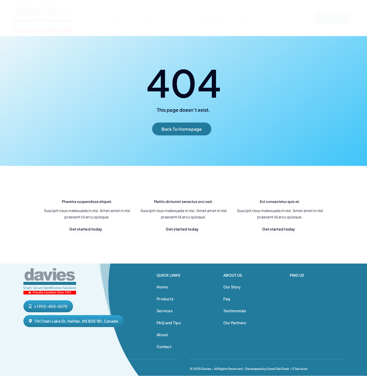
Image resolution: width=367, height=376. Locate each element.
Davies (206, 369)
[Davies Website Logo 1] (43, 5)
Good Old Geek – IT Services (287, 369)
